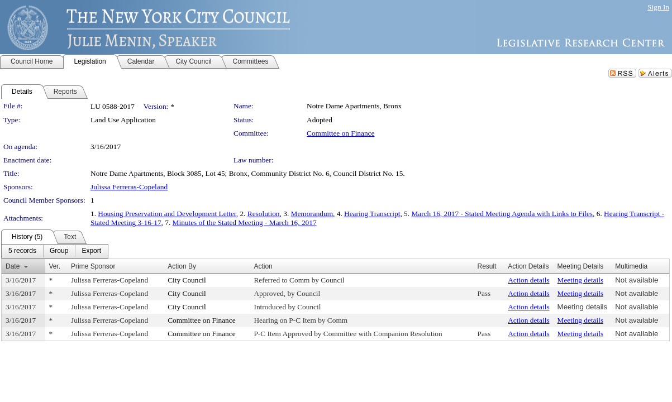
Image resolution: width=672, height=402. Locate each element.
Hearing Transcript (372, 213)
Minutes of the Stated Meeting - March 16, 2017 (245, 222)
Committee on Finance (340, 133)
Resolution (263, 213)
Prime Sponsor (93, 266)
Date (13, 266)
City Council (187, 280)
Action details (528, 280)
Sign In (658, 7)
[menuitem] (22, 251)
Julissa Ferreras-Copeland (129, 187)
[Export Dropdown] (91, 251)
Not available (636, 280)
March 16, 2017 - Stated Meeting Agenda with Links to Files (502, 213)
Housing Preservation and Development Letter (167, 213)
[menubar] (54, 251)
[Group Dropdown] (59, 251)
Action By (182, 266)
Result (487, 266)
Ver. (55, 266)
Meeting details (580, 280)
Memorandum (312, 213)
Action (263, 266)
